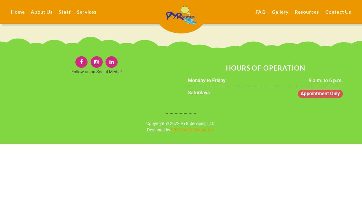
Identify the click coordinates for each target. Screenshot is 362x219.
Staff (65, 12)
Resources (307, 12)
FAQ (261, 12)
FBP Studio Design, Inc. (193, 129)
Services (87, 12)
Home (18, 12)
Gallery (280, 12)
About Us (42, 12)
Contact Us (338, 12)
